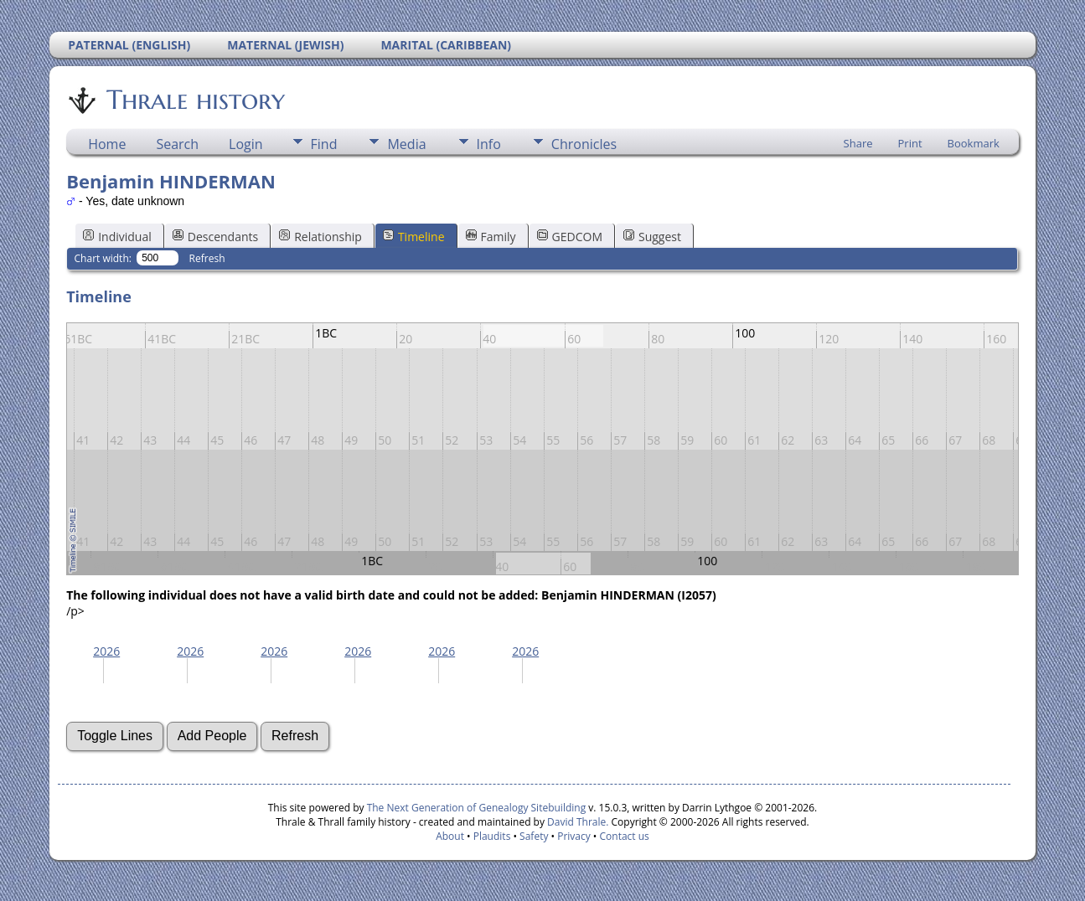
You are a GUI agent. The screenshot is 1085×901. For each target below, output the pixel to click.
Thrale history (194, 99)
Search (177, 144)
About (450, 836)
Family (491, 237)
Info (489, 144)
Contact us (624, 836)
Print (910, 143)
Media (406, 144)
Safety (533, 836)
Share (858, 143)
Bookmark (974, 143)
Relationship (320, 237)
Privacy (574, 836)
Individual (117, 237)
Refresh (207, 258)
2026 (106, 651)
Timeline (414, 237)
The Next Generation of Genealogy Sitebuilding (476, 808)
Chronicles (584, 144)
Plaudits (492, 836)
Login (246, 144)
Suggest (652, 237)
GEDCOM (569, 237)
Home (107, 144)
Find (324, 144)
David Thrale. (576, 822)
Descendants (215, 237)
